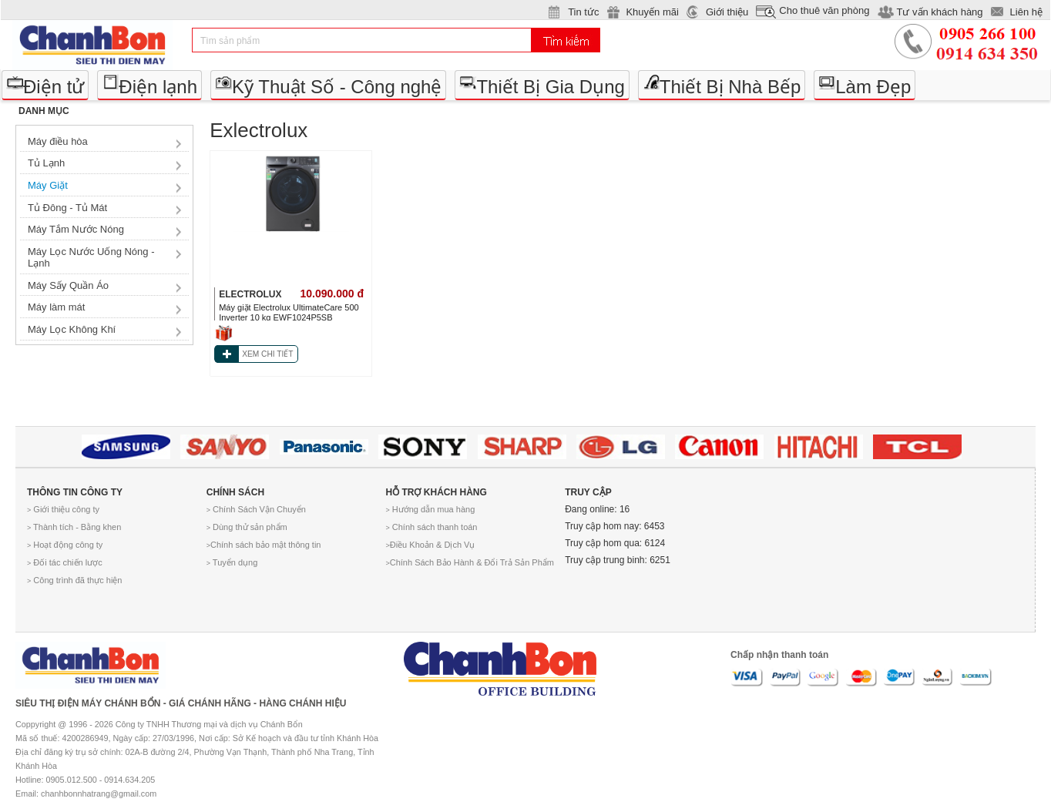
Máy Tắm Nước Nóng (76, 229)
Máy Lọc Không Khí (72, 329)
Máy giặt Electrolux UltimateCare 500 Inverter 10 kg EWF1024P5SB (288, 312)
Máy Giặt (48, 185)
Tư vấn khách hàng (939, 12)
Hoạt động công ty (64, 544)
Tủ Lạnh (46, 163)
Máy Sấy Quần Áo (68, 285)
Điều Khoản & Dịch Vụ (430, 544)
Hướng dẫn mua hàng (430, 509)
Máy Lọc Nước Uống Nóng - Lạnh (91, 258)
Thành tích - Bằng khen (74, 527)
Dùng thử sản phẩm (247, 527)
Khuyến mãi (652, 12)
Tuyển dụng (232, 562)
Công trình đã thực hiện (74, 580)
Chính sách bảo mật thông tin (264, 544)
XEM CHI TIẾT (267, 354)
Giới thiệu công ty (63, 509)
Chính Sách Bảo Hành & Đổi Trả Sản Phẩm (469, 562)
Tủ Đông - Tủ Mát (67, 207)
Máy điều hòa (58, 141)
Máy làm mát (56, 307)
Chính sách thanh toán (431, 527)
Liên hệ (1026, 12)
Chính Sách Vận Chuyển (256, 509)
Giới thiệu (727, 12)
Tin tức (583, 12)
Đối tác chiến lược (64, 562)
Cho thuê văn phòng (824, 10)
